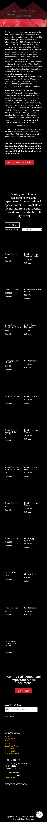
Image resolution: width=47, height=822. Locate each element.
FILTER (12, 225)
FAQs (7, 741)
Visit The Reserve (12, 753)
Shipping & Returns (12, 746)
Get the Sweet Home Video (19, 162)
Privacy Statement (12, 748)
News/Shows (10, 739)
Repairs (8, 743)
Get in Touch (23, 690)
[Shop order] (32, 229)
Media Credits (10, 751)
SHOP (7, 736)
